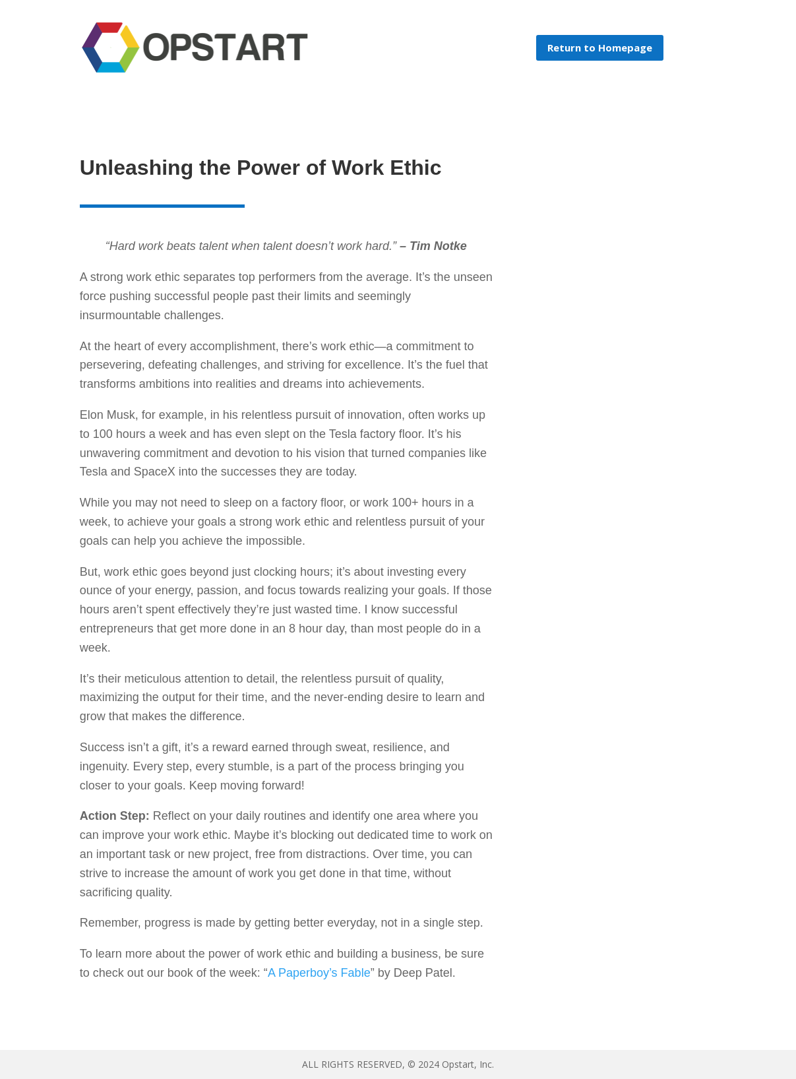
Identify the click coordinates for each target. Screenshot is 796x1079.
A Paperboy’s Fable (319, 972)
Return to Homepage (599, 47)
